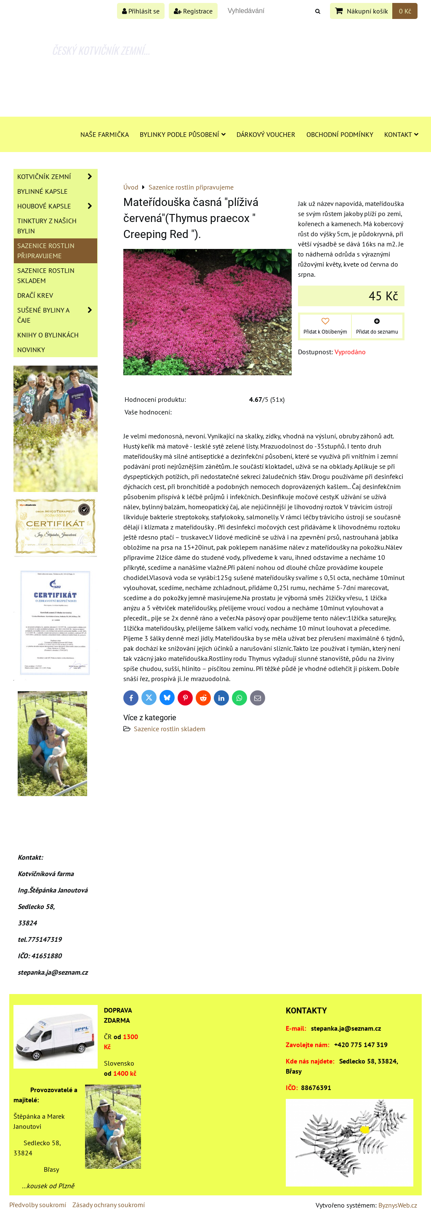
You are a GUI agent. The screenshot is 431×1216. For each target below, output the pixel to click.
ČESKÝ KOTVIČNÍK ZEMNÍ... (101, 50)
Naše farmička (104, 134)
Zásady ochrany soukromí (108, 1204)
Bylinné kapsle (42, 191)
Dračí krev (35, 295)
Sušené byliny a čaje (57, 315)
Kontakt (401, 134)
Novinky (31, 349)
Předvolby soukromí (37, 1204)
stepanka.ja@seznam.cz (346, 1028)
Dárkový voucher (266, 134)
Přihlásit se (141, 11)
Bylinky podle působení (183, 134)
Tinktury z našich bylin (47, 225)
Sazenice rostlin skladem (169, 728)
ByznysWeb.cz (397, 1205)
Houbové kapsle (57, 206)
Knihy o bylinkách (48, 335)
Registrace (193, 11)
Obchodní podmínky (339, 134)
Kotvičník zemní (57, 176)
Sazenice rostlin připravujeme (45, 250)
